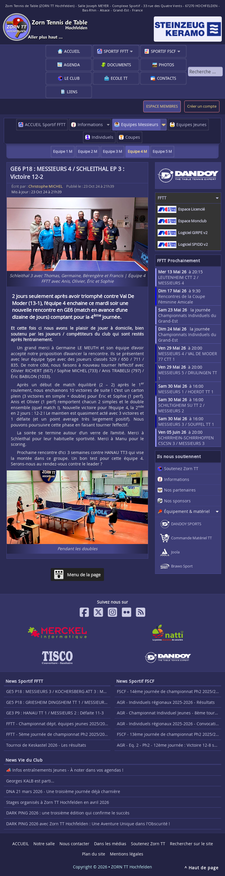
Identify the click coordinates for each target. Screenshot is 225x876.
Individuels (102, 137)
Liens (72, 91)
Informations (90, 124)
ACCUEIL (72, 51)
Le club (72, 78)
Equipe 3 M (112, 151)
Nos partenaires (180, 490)
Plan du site (93, 854)
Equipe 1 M (62, 151)
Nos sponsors (177, 501)
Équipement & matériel (187, 511)
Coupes (132, 137)
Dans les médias (110, 843)
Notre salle (44, 843)
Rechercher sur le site (191, 843)
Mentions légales (126, 854)
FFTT (162, 198)
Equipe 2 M (87, 151)
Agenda (72, 64)
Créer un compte (202, 106)
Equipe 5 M (162, 151)
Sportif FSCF (163, 51)
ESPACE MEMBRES (162, 106)
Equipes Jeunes (191, 124)
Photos (166, 64)
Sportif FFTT (116, 51)
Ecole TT (119, 78)
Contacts (166, 78)
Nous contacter (74, 843)
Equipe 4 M (137, 151)
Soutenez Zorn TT (181, 468)
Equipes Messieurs (139, 124)
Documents (119, 64)
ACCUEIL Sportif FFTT (45, 124)
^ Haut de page (202, 867)
